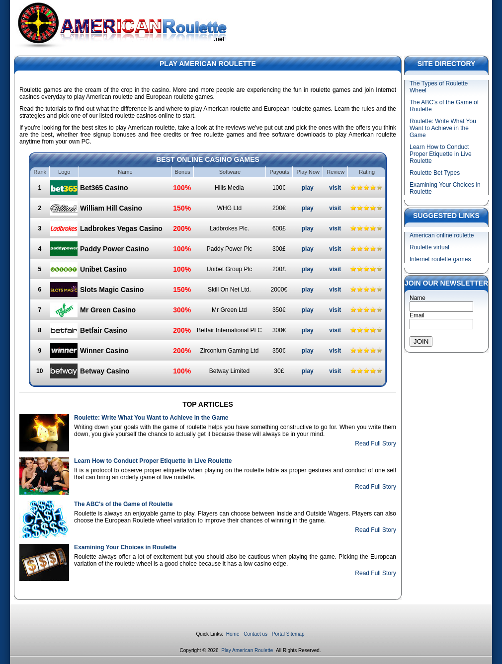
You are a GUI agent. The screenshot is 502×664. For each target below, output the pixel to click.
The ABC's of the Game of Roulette (123, 504)
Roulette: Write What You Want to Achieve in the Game (151, 417)
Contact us (255, 634)
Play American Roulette (247, 650)
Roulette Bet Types (435, 172)
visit (335, 187)
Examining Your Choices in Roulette (125, 547)
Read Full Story (375, 443)
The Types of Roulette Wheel (439, 87)
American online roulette (442, 235)
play (308, 187)
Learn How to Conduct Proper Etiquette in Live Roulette (153, 460)
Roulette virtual (429, 247)
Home (233, 634)
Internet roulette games (440, 259)
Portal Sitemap (288, 634)
